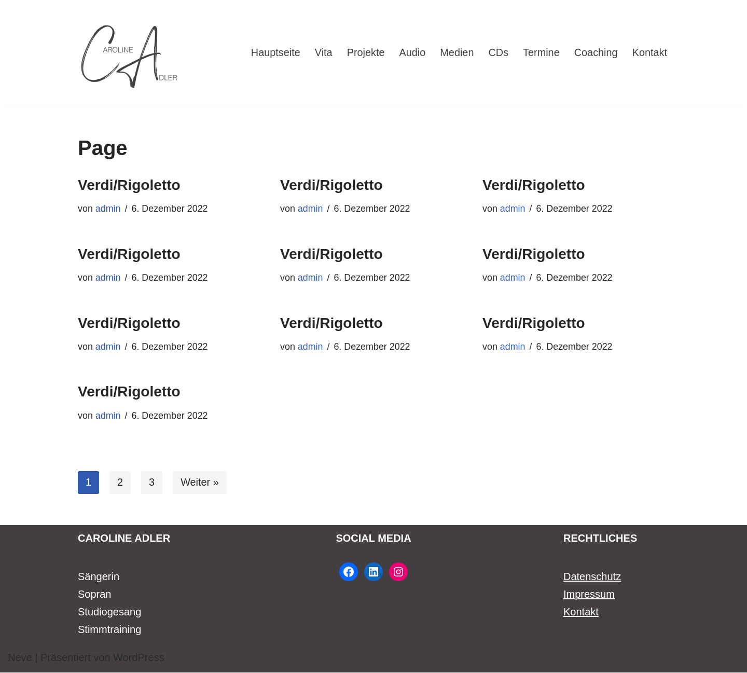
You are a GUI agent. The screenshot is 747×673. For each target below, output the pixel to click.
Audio (411, 53)
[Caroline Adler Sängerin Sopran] (130, 52)
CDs (498, 53)
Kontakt (649, 53)
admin (108, 209)
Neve (20, 658)
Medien (456, 53)
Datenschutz (592, 577)
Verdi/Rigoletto (129, 185)
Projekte (364, 53)
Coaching (596, 53)
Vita (321, 53)
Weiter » (200, 483)
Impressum (589, 594)
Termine (540, 53)
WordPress (138, 658)
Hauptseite (274, 53)
